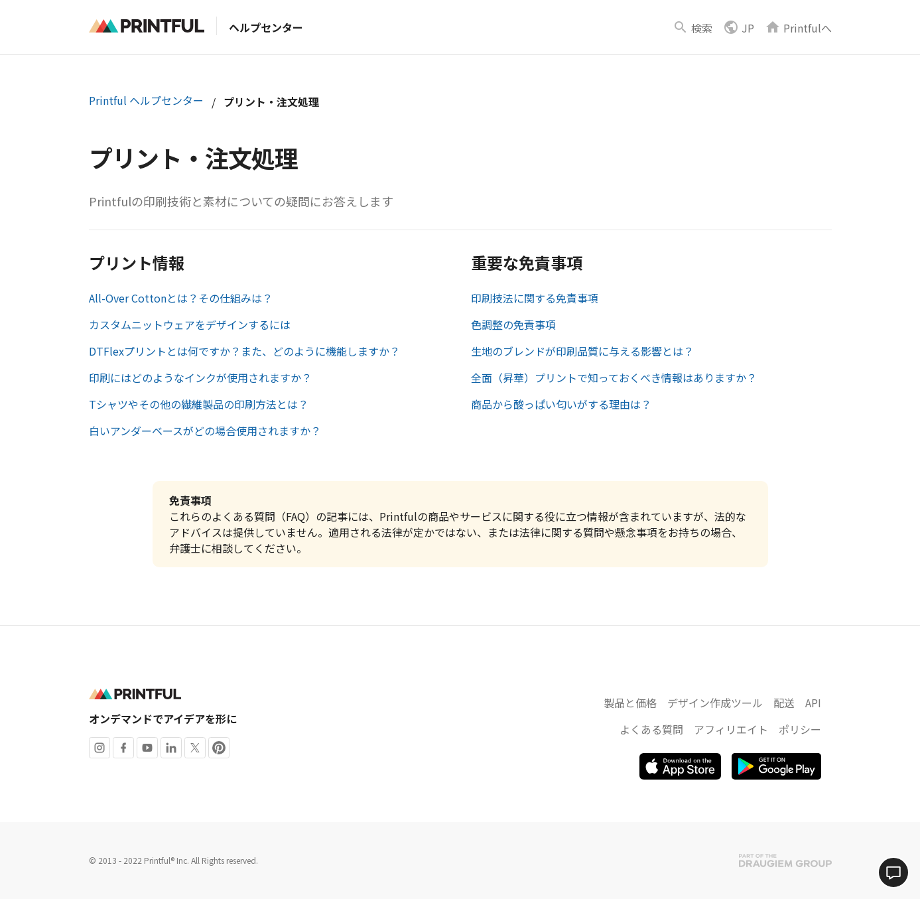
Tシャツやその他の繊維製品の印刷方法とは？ (198, 404)
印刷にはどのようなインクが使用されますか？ (200, 377)
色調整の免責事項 (513, 324)
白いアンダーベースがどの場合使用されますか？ (205, 431)
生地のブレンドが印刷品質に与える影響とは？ (582, 351)
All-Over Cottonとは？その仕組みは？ (181, 298)
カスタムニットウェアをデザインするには (190, 324)
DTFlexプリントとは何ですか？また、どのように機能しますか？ (244, 351)
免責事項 (190, 500)
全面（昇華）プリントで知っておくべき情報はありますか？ (614, 377)
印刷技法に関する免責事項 (534, 298)
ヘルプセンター (266, 27)
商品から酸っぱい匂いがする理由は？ (561, 404)
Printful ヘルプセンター (146, 100)
